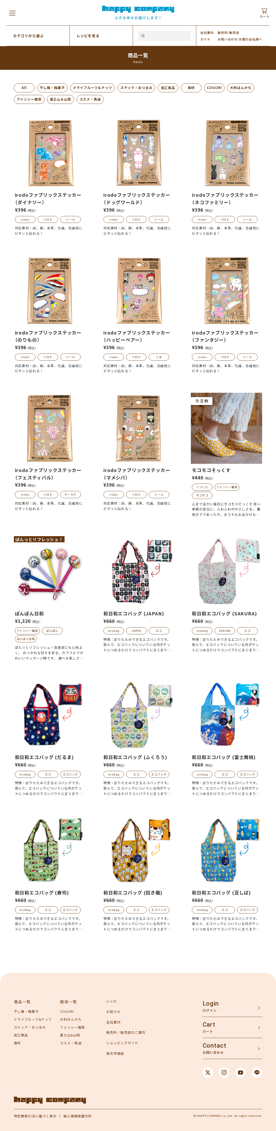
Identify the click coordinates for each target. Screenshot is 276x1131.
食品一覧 (22, 1001)
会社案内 (206, 32)
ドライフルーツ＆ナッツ (92, 87)
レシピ (111, 1001)
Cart (209, 1024)
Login (211, 1003)
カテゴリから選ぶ (28, 35)
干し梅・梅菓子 (52, 87)
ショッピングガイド (122, 1042)
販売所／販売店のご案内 (125, 1032)
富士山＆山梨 (60, 99)
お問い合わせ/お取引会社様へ (240, 39)
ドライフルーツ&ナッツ (33, 1019)
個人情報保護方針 (77, 1116)
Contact (214, 1045)
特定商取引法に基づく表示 (35, 1116)
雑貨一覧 (68, 1001)
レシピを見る (88, 35)
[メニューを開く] (12, 13)
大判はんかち (240, 87)
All (24, 87)
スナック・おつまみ (136, 87)
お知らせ (113, 1011)
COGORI (214, 87)
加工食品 (168, 87)
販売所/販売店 (228, 32)
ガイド (205, 39)
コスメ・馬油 (90, 99)
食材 (191, 87)
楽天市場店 (115, 1053)
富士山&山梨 (70, 1034)
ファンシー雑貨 (29, 99)
